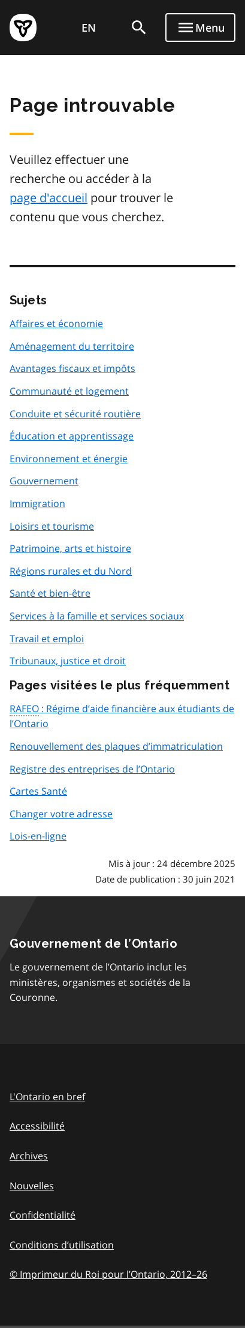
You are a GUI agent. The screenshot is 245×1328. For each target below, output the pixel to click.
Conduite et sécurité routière (75, 413)
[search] (139, 27)
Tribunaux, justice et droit (68, 660)
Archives (29, 1155)
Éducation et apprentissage (72, 435)
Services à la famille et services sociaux (97, 615)
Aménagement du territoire (72, 346)
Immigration (37, 503)
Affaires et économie (56, 323)
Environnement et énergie (69, 458)
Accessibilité (37, 1125)
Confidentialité (42, 1215)
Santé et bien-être (50, 593)
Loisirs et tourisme (52, 526)
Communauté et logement (69, 391)
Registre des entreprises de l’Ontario (92, 769)
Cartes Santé (38, 791)
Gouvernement (44, 480)
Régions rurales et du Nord (71, 571)
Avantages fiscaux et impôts (72, 368)
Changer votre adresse (61, 813)
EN (88, 27)
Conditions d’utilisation (62, 1244)
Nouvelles (32, 1185)
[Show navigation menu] (200, 27)
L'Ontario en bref (47, 1096)
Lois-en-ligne (38, 835)
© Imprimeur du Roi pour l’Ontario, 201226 (108, 1274)
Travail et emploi (47, 638)
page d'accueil (48, 198)
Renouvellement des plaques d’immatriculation (116, 746)
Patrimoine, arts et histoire (70, 548)
